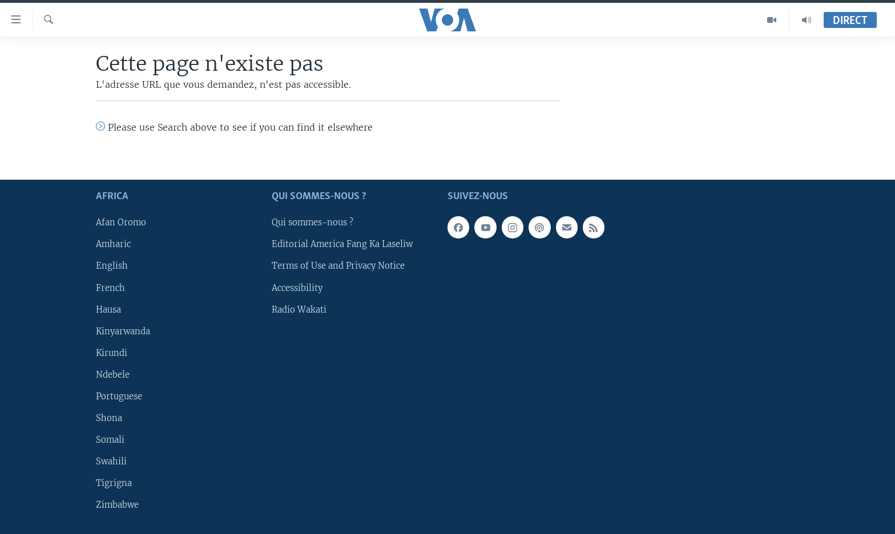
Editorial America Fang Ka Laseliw (342, 244)
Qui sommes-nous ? (312, 222)
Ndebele (113, 375)
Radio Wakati (299, 309)
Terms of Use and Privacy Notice (338, 266)
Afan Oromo (121, 222)
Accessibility (297, 287)
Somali (110, 440)
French (110, 287)
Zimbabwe (117, 505)
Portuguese (119, 396)
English (112, 266)
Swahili (111, 461)
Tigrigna (114, 483)
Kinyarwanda (123, 331)
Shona (109, 418)
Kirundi (111, 353)
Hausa (108, 309)
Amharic (113, 244)
